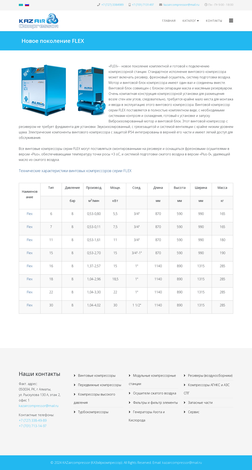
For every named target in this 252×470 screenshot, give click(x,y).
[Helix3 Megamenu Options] (231, 20)
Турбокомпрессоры (92, 412)
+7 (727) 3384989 (112, 5)
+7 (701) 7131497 (143, 5)
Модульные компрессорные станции (152, 379)
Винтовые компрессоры (96, 375)
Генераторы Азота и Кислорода (147, 416)
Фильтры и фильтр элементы (155, 402)
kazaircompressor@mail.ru (181, 5)
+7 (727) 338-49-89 (33, 420)
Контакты (214, 21)
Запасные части (200, 402)
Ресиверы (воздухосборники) (209, 375)
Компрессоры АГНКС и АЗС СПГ (207, 389)
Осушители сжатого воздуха (154, 393)
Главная (169, 21)
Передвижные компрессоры (99, 385)
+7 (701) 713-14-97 (33, 426)
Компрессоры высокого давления (94, 398)
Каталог (189, 21)
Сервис (193, 412)
